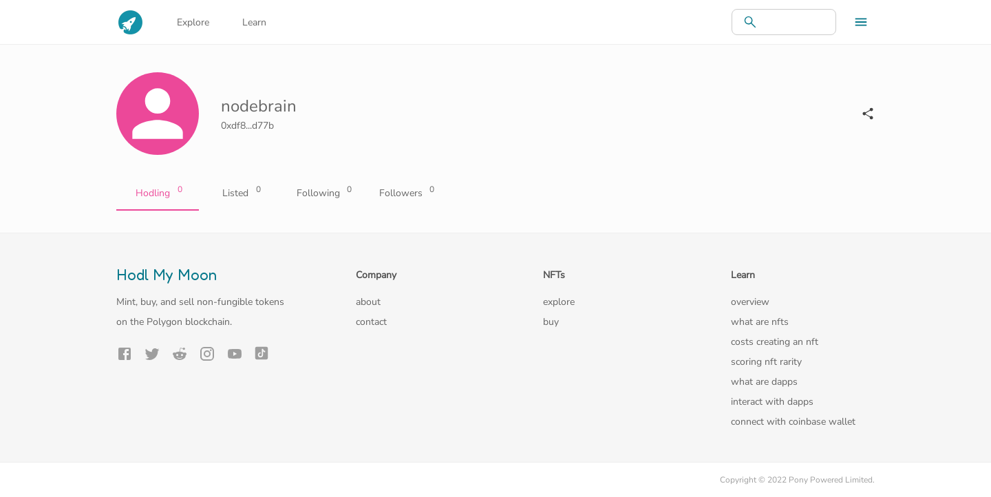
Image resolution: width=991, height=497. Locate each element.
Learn (254, 22)
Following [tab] (322, 193)
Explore (193, 22)
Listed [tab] (240, 193)
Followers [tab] (405, 193)
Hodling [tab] (157, 193)
